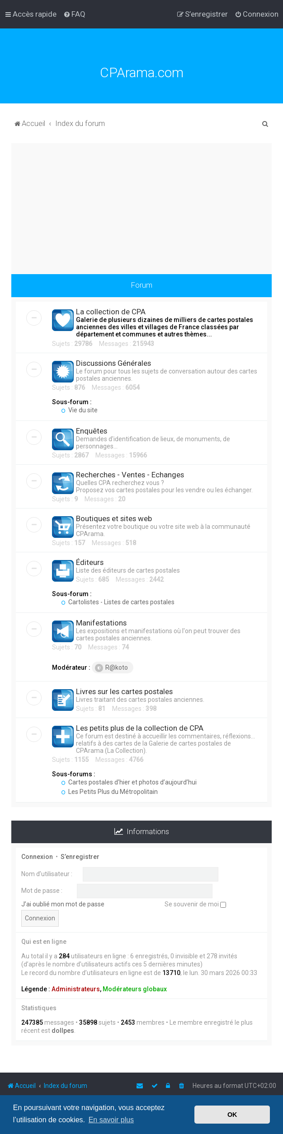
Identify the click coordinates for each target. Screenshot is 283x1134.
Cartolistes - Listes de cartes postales (118, 602)
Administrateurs (76, 989)
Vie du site (79, 410)
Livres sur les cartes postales (124, 691)
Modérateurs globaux (135, 989)
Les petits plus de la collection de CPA (139, 728)
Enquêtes (91, 430)
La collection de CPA (111, 311)
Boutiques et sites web (114, 518)
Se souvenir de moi (195, 904)
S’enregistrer (80, 856)
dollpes (63, 1030)
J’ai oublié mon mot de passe (62, 904)
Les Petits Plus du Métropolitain (109, 791)
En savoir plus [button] (111, 1120)
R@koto (111, 668)
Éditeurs (90, 562)
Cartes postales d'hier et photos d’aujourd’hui (129, 782)
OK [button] (232, 1114)
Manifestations (101, 622)
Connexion (37, 856)
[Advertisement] (141, 206)
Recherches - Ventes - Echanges (130, 474)
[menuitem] (74, 14)
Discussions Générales (113, 363)
